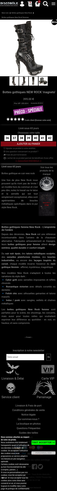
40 (35, 138)
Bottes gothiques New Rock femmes (15, 17)
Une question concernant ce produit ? (20, 151)
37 (14, 138)
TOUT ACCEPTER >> (43, 442)
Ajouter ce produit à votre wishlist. (19, 148)
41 (42, 138)
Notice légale (28, 414)
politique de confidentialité (18, 489)
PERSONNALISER (43, 453)
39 (28, 138)
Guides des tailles (28, 432)
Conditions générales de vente (28, 410)
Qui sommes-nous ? (28, 419)
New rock (5, 13)
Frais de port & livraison (15, 155)
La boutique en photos (28, 423)
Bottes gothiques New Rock (21, 13)
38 (21, 138)
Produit (28, 337)
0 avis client (29, 120)
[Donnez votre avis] (43, 120)
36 (7, 138)
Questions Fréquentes (28, 428)
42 (49, 138)
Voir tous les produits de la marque (47, 175)
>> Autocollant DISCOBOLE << (28, 161)
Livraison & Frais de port (28, 405)
